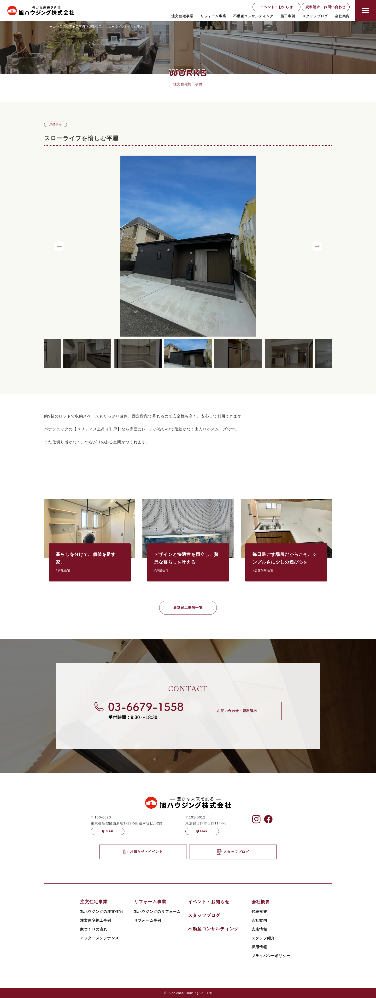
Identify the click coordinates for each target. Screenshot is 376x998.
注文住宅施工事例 (95, 920)
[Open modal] (365, 10)
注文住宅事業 (182, 16)
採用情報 (259, 947)
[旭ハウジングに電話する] (138, 710)
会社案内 (259, 920)
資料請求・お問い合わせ (326, 7)
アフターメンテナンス (99, 938)
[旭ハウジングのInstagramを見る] (256, 819)
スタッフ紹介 (263, 938)
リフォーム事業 (213, 16)
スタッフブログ (315, 16)
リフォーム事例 (147, 920)
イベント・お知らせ (276, 7)
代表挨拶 (259, 911)
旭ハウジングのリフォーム (157, 911)
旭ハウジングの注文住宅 (101, 911)
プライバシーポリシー (271, 956)
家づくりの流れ (93, 929)
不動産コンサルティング (253, 16)
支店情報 (259, 929)
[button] (59, 246)
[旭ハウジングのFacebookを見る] (268, 819)
